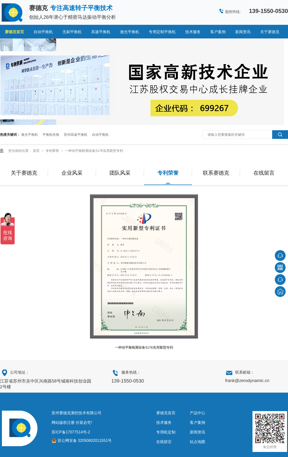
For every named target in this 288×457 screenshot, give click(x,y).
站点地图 (197, 442)
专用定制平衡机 (162, 32)
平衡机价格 (50, 134)
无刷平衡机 (72, 32)
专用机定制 (165, 432)
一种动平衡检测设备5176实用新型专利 (94, 151)
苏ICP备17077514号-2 (71, 432)
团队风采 (120, 173)
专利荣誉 (53, 151)
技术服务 (193, 32)
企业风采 (72, 173)
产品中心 (197, 413)
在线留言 (264, 173)
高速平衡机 (100, 32)
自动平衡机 (43, 32)
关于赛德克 (269, 32)
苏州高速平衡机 (75, 134)
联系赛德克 (216, 173)
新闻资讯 (243, 32)
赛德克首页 (14, 32)
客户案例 (218, 32)
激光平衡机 (129, 32)
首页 (37, 151)
